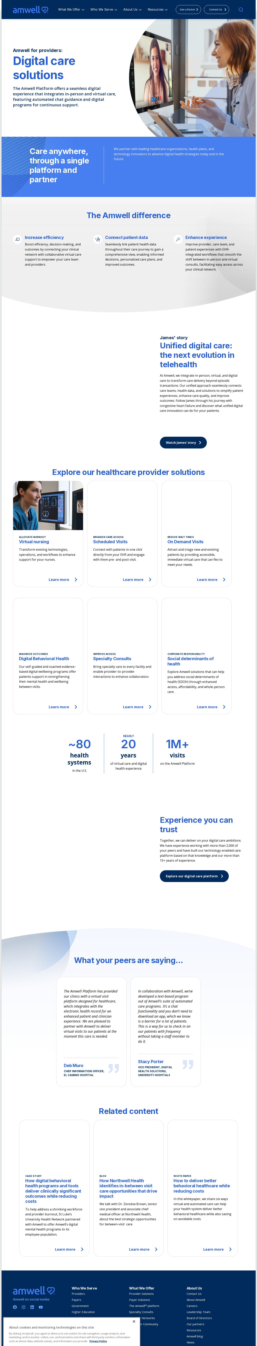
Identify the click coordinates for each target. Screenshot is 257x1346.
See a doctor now (83, 1279)
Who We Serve (102, 9)
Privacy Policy (20, 1337)
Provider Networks (142, 1279)
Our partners (195, 1285)
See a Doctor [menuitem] (190, 9)
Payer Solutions (139, 1260)
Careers (192, 1267)
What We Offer (69, 9)
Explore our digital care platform (195, 871)
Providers (78, 1254)
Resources (156, 9)
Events (191, 1309)
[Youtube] (40, 1268)
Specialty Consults (141, 1273)
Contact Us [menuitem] (219, 9)
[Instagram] (23, 1268)
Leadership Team (198, 1273)
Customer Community (143, 1285)
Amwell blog (195, 1297)
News (191, 1303)
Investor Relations (199, 1315)
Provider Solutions (141, 1254)
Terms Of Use (37, 1337)
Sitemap (51, 1337)
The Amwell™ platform (144, 1267)
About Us (131, 9)
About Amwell (196, 1260)
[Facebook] (15, 1268)
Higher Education (83, 1273)
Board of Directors (199, 1279)
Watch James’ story (184, 442)
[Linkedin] (32, 1268)
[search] (241, 9)
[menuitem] (69, 9)
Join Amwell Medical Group (89, 1285)
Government (80, 1267)
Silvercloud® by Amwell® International (212, 1321)
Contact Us (194, 1254)
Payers (76, 1260)
